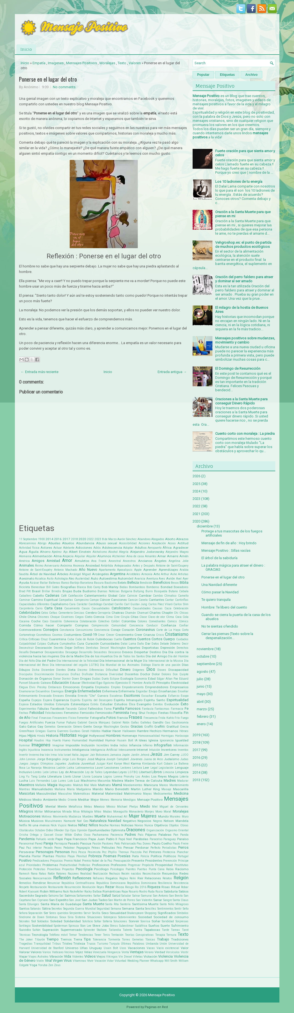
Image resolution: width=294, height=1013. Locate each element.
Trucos (91, 943)
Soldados (43, 921)
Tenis (106, 935)
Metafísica (75, 806)
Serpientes (76, 913)
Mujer (134, 816)
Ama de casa (135, 556)
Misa (76, 811)
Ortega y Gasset (41, 835)
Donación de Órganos (35, 678)
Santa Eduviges (29, 904)
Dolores (166, 674)
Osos (87, 835)
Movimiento (60, 816)
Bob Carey (94, 587)
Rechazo (114, 873)
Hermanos (170, 731)
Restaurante (55, 887)
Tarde (165, 930)
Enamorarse (27, 691)
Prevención (170, 860)
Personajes (44, 852)
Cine (117, 617)
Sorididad (168, 921)
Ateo (71, 578)
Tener (97, 935)
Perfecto (155, 847)
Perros (183, 847)
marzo (202, 709)
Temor (73, 935)
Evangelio (144, 704)
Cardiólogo (95, 604)
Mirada (67, 811)
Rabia (170, 869)
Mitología (87, 811)
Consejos (50, 630)
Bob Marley (110, 587)
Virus (68, 960)
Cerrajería (104, 613)
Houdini (39, 740)
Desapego (71, 652)
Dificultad (112, 670)
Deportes (133, 648)
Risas (165, 887)
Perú (74, 852)
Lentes (37, 772)
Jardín (135, 755)
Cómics (183, 621)
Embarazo (54, 687)
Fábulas (43, 709)
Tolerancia (99, 939)
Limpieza (181, 772)
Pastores (107, 843)
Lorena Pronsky (124, 776)
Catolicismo (121, 608)
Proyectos (68, 869)
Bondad (166, 587)
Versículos (173, 952)
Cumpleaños (68, 643)
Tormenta (114, 939)
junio (200, 686)
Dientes (61, 670)
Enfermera (110, 691)
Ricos (120, 887)
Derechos (182, 648)
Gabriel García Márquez (93, 722)
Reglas (123, 878)
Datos (155, 643)
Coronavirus (145, 630)
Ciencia (98, 617)
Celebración (180, 608)
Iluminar (24, 745)
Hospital (26, 740)
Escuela (160, 696)
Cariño (118, 604)
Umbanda (152, 943)
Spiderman (61, 926)
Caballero (25, 595)
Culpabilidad (27, 643)
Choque (55, 617)
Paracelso (156, 839)
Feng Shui (137, 713)
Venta (125, 952)
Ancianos (145, 561)
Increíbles (102, 745)
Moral (167, 811)
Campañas (66, 600)
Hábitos (95, 731)
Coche (36, 621)
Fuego (184, 718)
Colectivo (103, 621)
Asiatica (40, 578)
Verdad (160, 952)
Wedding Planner (138, 961)
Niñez (82, 825)
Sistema (80, 917)
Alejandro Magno (177, 552)
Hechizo (155, 731)
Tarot (185, 930)
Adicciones (83, 548)
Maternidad (113, 793)
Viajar (23, 956)
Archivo (251, 75)
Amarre (172, 556)
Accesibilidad (128, 543)
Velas (88, 952)
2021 (196, 514)
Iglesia (153, 740)
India (114, 745)
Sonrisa (145, 921)
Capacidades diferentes (34, 604)
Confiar (183, 625)
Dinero (125, 670)
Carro (38, 608)
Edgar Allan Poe (167, 678)
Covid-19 (90, 635)
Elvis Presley (38, 687)
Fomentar (83, 718)
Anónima (66, 565)
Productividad (68, 865)
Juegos (23, 763)
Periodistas (169, 847)
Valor (184, 948)
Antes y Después (144, 565)
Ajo (65, 552)
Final (34, 718)
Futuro (71, 722)
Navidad (114, 821)
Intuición (154, 750)
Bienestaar (38, 587)
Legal (154, 768)
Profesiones (100, 865)
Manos (163, 785)
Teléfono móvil (58, 935)
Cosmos (57, 635)
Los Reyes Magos (164, 776)
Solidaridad (72, 921)
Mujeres (149, 816)
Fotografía (98, 718)
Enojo (153, 691)
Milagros (26, 811)
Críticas (34, 639)
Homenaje (129, 736)
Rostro (143, 891)
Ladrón (61, 768)
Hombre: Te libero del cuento (224, 607)
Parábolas (140, 839)
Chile (22, 617)
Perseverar (26, 852)
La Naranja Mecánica (40, 768)
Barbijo (74, 583)
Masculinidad (46, 793)
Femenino (71, 713)
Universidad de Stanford (47, 948)
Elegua (23, 687)
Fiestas (163, 713)
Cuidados (182, 639)
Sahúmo (53, 895)
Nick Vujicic (59, 825)
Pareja (48, 843)
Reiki (133, 878)
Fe (186, 708)
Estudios (120, 704)
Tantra (138, 930)
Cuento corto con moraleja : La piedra (245, 434)
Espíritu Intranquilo (128, 700)
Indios (124, 745)
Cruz (44, 639)
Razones (73, 873)
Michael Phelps (127, 806)
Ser (46, 913)
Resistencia (181, 883)
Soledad (56, 921)
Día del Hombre (178, 656)
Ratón (51, 873)
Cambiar (145, 595)
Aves (162, 578)
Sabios (183, 891)
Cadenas (52, 595)
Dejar (68, 648)
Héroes (183, 731)
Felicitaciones (54, 713)
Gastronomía (180, 722)
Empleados (102, 687)
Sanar (157, 900)
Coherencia (71, 621)
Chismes (43, 617)
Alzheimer (118, 556)
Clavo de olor (156, 617)
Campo (94, 600)
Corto (185, 630)
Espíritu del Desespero (97, 700)
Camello (183, 595)
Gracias (137, 726)
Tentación (117, 935)
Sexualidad (118, 913)
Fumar (60, 722)
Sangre (167, 900)
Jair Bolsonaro (99, 755)
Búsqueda (160, 591)
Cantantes (156, 600)
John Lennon (27, 759)
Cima (109, 617)
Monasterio (136, 811)
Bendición (146, 583)
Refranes (98, 878)
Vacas (151, 948)
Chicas (183, 613)
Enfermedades (89, 691)
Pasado (73, 843)
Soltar (97, 921)
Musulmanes (53, 821)
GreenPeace (26, 731)
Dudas (96, 678)
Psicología (84, 869)
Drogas (85, 678)
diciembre (205, 526)
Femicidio (87, 713)
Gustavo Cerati (79, 731)
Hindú (41, 736)
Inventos (183, 750)
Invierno (34, 755)
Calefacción (75, 595)
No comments (64, 87)
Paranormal (26, 843)
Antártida (107, 565)
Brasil (36, 591)
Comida (25, 625)
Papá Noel (125, 839)
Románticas (112, 891)
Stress (114, 926)
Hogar (83, 735)
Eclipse (114, 678)
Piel (145, 852)
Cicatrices (67, 617)
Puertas (142, 869)
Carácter (82, 604)
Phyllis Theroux (118, 852)
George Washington (106, 726)
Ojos (73, 830)
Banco (65, 583)
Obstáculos (26, 830)
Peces (58, 847)
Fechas (23, 713)
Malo (93, 785)
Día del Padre (45, 661)
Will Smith (170, 961)
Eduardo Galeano (40, 683)
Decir (185, 643)
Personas (62, 852)
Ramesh (24, 873)
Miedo (145, 806)
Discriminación (44, 674)
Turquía (114, 943)
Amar (161, 556)
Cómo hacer (44, 625)
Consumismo (84, 630)
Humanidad (79, 740)
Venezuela (99, 952)
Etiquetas (227, 75)
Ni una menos (39, 825)
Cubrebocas (104, 639)
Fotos (111, 717)
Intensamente (127, 750)
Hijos (32, 735)
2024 (196, 491)
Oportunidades (99, 830)
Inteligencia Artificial (103, 750)
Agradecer (180, 548)
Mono (158, 811)
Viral (48, 960)
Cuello (118, 639)
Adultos (141, 548)
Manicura (151, 785)
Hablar (106, 731)
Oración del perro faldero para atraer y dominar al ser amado (244, 279)
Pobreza (95, 856)
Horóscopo (181, 736)
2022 (90, 539)
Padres (130, 834)
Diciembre (47, 670)
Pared (38, 843)
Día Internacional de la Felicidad (77, 661)
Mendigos (129, 800)
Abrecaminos (27, 543)
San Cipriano (40, 900)
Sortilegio (25, 926)
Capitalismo (59, 604)
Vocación (100, 961)
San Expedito (58, 900)
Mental (50, 806)
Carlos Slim (180, 604)
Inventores (169, 750)
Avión (170, 578)
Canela (143, 600)
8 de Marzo (109, 539)
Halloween (129, 731)
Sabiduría (171, 891)
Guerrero (62, 731)
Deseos (127, 652)
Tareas (175, 930)
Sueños (153, 926)
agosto (202, 671)
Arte (156, 574)
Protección (25, 869)
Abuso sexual (106, 543)
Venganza (113, 952)
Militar (38, 811)
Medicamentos (162, 793)
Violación (150, 956)
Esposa (24, 704)
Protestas (39, 869)
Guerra (51, 731)
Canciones (119, 600)
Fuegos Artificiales (31, 722)
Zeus (57, 965)
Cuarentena (57, 639)
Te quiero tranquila (216, 599)
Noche (104, 825)
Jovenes (136, 759)
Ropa (125, 891)
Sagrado (41, 895)
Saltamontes (84, 895)
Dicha (35, 670)
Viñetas (138, 956)
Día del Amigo (156, 656)
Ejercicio (121, 683)
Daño (140, 643)
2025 (196, 484)
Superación (50, 930)
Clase (143, 617)
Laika (70, 768)
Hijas (22, 736)
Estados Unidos (42, 704)
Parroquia (60, 843)
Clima (170, 617)
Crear (101, 635)
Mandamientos (132, 785)
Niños (93, 825)
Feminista (121, 713)
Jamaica (115, 755)
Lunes (62, 780)
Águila (34, 552)
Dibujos (24, 670)
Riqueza (153, 887)
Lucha (23, 780)
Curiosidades (110, 643)
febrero (203, 716)
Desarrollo (85, 652)
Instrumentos (62, 750)
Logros (107, 776)
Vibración (56, 956)
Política (156, 856)
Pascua (85, 843)
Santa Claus (180, 900)
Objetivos (161, 825)
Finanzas (45, 718)
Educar (75, 683)
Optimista (118, 830)
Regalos (112, 878)
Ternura (171, 935)
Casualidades (100, 608)
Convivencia (101, 630)
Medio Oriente (67, 800)
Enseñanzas (167, 691)
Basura (99, 583)
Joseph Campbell (117, 759)
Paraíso (182, 839)
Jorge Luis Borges (74, 759)
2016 (58, 539)
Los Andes (143, 776)
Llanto (67, 776)
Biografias (68, 587)
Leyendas (111, 772)
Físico (72, 718)
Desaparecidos (54, 652)
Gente (87, 726)
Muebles (87, 816)
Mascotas (27, 793)
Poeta (135, 856)
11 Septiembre (28, 539)
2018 (74, 539)
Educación (60, 682)
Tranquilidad (42, 943)
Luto (70, 780)
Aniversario (51, 565)
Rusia (159, 891)
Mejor (95, 800)
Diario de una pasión (166, 665)
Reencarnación (42, 878)
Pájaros (151, 835)
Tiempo (53, 939)
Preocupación (122, 860)
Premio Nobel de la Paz (97, 860)
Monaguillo (120, 811)
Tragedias (26, 943)
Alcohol (113, 552)
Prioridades (33, 865)
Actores (46, 548)
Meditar (83, 800)
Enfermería (126, 691)
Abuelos (68, 543)
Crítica (23, 639)
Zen (50, 965)
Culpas (41, 643)
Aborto (170, 539)
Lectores (125, 768)
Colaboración (88, 621)
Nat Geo (82, 821)
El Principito (161, 683)
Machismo (88, 780)
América (24, 561)
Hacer (116, 731)
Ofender (59, 830)
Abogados (157, 539)
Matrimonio (132, 793)
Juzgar (101, 763)
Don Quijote (180, 674)
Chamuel (143, 613)
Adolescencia (112, 548)
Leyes (122, 772)
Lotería (184, 776)
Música (24, 821)
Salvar (136, 895)
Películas (108, 847)
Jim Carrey (171, 755)
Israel (67, 755)
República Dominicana (142, 883)
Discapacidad (178, 670)
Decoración (43, 648)
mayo (201, 694)
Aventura (152, 578)
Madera (117, 780)
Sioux (63, 917)
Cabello (38, 595)
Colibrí (115, 621)
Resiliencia (165, 883)
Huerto (56, 740)
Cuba (70, 639)
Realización (100, 873)
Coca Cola (181, 617)
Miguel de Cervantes (174, 806)
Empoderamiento (133, 687)
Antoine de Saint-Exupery (172, 565)
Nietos (72, 825)
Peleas (95, 847)
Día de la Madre (72, 656)
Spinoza (74, 926)
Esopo (184, 696)
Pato (117, 843)
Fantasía (147, 709)
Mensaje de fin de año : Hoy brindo (229, 543)
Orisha (23, 835)
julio (200, 679)
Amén (183, 556)
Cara (72, 604)
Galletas (145, 722)
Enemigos (57, 691)
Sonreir (134, 921)
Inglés (23, 750)
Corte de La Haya (168, 630)
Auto (94, 578)
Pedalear (69, 847)
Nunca (148, 825)
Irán (47, 755)
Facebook (57, 709)
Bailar (44, 583)
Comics (172, 621)
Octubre (40, 830)
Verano (148, 952)
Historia (52, 735)
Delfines (79, 648)
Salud (106, 895)
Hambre (143, 731)
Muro (185, 816)
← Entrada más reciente (39, 372)
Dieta (71, 670)
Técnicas (25, 935)
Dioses (161, 670)
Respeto (24, 887)
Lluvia (86, 776)
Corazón (128, 630)
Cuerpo (169, 639)
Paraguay (169, 839)
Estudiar (106, 704)
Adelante (68, 548)
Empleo (115, 687)
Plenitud (81, 856)
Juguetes (60, 763)
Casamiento (72, 608)
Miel (155, 806)
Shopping (151, 913)
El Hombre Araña (140, 683)
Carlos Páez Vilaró (160, 604)
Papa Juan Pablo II (102, 839)
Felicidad (36, 713)
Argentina (117, 574)
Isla (60, 755)
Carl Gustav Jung (135, 604)
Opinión (82, 830)
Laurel (99, 768)
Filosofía (176, 713)
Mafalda (40, 785)
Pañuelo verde (45, 839)
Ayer (185, 578)
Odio (49, 830)
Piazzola (136, 852)
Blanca (81, 587)
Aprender (150, 570)
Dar (147, 643)
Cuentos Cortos (149, 639)
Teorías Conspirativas (139, 935)
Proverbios (54, 869)
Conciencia (136, 625)
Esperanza (61, 700)
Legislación (166, 768)
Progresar (134, 865)
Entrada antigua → (172, 372)
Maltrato (104, 785)
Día (164, 652)
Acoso (172, 543)
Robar (184, 887)
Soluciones (120, 921)
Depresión (167, 648)
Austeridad (82, 578)
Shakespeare (135, 913)
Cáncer (105, 600)
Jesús (156, 754)
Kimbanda (149, 763)
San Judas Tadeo (94, 900)
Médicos (25, 800)
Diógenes (138, 670)
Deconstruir (26, 648)
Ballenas (54, 583)
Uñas (84, 948)
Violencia (165, 956)
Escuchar (147, 696)
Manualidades (42, 789)
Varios (46, 952)
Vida (67, 956)
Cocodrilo (56, 621)
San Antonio (160, 895)
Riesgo (129, 887)
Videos (90, 956)
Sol (33, 921)
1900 (41, 539)
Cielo (88, 617)
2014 (49, 539)
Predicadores (41, 860)
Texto (122, 63)
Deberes (175, 643)
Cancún (133, 600)
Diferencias (96, 670)
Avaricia (139, 578)
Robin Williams (51, 891)
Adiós (97, 548)
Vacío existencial (168, 948)
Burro (149, 591)
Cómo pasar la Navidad (220, 592)
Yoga (33, 965)
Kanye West (122, 763)
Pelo (119, 847)
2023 (98, 539)
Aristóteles (133, 574)
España (24, 700)
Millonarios (52, 811)
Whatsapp (156, 961)
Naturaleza (98, 821)
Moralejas (107, 63)
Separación (35, 913)
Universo (71, 948)
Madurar (182, 780)
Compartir (64, 625)
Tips (87, 939)
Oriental (183, 830)
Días (185, 665)
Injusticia (34, 750)
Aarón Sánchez (127, 539)
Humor (110, 740)
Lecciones (111, 768)
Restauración (38, 887)
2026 (196, 476)
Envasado (45, 696)
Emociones (71, 687)
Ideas (143, 740)
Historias (68, 735)
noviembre (205, 649)
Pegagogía (83, 847)
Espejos (36, 700)
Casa (58, 608)
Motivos (47, 816)
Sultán (37, 930)
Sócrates (24, 921)
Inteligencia (80, 750)
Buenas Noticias (109, 591)
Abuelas (54, 543)
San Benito (176, 895)
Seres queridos (59, 913)
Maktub (78, 785)
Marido (98, 789)
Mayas (147, 793)
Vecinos (69, 952)
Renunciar (53, 883)
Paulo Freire (180, 843)
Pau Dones (144, 843)
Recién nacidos (131, 873)
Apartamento (107, 570)
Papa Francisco (75, 839)
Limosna (168, 772)
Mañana (60, 789)
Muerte (100, 816)
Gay (40, 726)
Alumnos (104, 556)
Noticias (127, 825)
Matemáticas (81, 793)
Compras (81, 625)
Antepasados (122, 565)
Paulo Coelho (162, 843)
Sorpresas (182, 921)
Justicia (74, 763)
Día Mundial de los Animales (120, 665)
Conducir (152, 625)
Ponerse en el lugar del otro (48, 79)
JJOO (184, 755)
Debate (164, 643)
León (46, 772)
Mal (86, 785)
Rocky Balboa (93, 891)
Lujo (54, 780)
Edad (152, 678)
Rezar (109, 887)
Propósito (148, 865)
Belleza (133, 582)
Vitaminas (79, 961)
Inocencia (47, 750)
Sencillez (150, 908)
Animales (26, 565)
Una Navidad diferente (219, 585)
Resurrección (72, 887)
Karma (136, 763)
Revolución (89, 887)
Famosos (133, 708)
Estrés (94, 704)
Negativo (129, 821)
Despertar (141, 652)
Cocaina (24, 621)
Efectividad (89, 683)
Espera (47, 700)
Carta (48, 608)
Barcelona (86, 583)
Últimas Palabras (132, 943)
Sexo (105, 913)
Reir (140, 878)
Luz (76, 780)
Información (180, 745)
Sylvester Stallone (95, 930)
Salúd (116, 895)
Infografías (163, 745)
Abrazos (182, 539)
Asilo (50, 578)
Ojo (67, 830)
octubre (203, 656)
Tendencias (85, 935)
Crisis (160, 635)
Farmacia (177, 709)
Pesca (82, 852)
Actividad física (29, 548)
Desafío (24, 652)
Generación (64, 726)
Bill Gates (53, 587)
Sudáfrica (141, 926)
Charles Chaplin (161, 613)
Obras (184, 825)
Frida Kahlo (166, 718)
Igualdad (181, 740)
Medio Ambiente (45, 800)
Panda (184, 835)
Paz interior (34, 847)
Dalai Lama (128, 643)
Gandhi (158, 722)
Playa (71, 856)
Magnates (65, 785)
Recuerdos (170, 873)
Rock (66, 891)
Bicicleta (24, 587)
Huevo (66, 740)
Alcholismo (100, 552)
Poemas (109, 856)
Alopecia (68, 556)
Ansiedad (92, 565)
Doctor (145, 674)
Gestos (124, 726)
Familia (118, 708)
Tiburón (40, 939)
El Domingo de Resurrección (237, 368)
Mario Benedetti (117, 789)
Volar (110, 961)
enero (201, 724)
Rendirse (39, 883)
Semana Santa (133, 908)
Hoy (48, 740)
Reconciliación (151, 873)
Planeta (24, 856)
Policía (145, 856)
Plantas (48, 856)
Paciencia (116, 835)
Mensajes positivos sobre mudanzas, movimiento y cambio (245, 340)
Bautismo (110, 583)
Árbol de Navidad (43, 574)
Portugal (183, 856)
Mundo (163, 816)
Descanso (114, 652)
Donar (57, 678)
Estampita (62, 704)
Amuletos (82, 561)
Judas (184, 759)
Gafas (135, 722)
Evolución (171, 704)
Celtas (53, 613)
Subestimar (126, 926)
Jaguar (84, 755)
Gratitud (172, 726)
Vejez (79, 952)
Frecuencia (151, 718)
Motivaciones (30, 816)
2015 (196, 765)
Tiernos (66, 939)
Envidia (70, 696)
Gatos (31, 726)
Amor (67, 560)
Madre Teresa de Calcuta (144, 780)
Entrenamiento (28, 696)
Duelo (105, 678)
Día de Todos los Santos (129, 656)
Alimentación (42, 556)
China (32, 617)
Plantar (36, 856)
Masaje (166, 789)
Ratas (42, 873)
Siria (71, 917)
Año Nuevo (88, 569)
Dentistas (92, 648)
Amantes (151, 556)
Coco (45, 621)
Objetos (174, 825)
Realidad (85, 873)
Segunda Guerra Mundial (79, 908)
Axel (179, 578)
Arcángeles (100, 574)
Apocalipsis (125, 570)
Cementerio (65, 613)
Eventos (158, 704)
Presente (137, 860)
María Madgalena (79, 789)
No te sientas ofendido (219, 626)
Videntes (77, 956)
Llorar (76, 776)
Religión (181, 877)
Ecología (126, 678)
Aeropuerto (154, 548)
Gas (167, 722)
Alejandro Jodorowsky (147, 552)
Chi (176, 613)
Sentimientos (165, 908)
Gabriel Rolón (121, 722)
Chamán (130, 613)
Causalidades (142, 608)
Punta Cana (157, 869)
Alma (57, 556)
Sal (61, 895)
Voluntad (120, 961)
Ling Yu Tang (28, 776)
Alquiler (91, 556)
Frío (177, 718)
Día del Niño (27, 661)
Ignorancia (167, 740)
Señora (23, 913)
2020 (82, 539)
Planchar (182, 852)
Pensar (128, 847)
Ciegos (79, 617)
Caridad (108, 604)
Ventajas (137, 952)
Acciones (144, 543)
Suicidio (25, 930)
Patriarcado (128, 843)
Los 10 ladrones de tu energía (238, 181)
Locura (97, 776)
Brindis (56, 591)
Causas (157, 608)
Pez (104, 852)
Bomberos (152, 587)
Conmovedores (30, 630)
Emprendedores (156, 687)
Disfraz (75, 674)
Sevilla (96, 913)
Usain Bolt (111, 948)
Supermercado (71, 930)
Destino (155, 652)
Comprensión (100, 625)
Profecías (84, 865)
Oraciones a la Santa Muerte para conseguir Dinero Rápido (241, 401)
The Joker (26, 939)
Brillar (46, 591)
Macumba (104, 780)
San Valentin (144, 900)
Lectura (137, 768)
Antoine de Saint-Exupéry (35, 570)
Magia (52, 785)
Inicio (26, 49)
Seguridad (103, 908)
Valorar (24, 952)
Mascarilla (180, 789)
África (167, 548)
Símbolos (182, 913)
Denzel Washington (113, 648)
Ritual (175, 887)
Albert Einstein (80, 552)
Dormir (66, 678)
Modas (107, 811)
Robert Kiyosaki (29, 891)
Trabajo (163, 939)
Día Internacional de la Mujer (120, 661)
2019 (196, 735)
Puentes (131, 869)
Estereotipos (80, 704)
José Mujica (96, 759)
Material (98, 793)
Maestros (26, 785)
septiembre (206, 664)
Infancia (135, 745)
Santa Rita (112, 904)
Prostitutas (181, 865)
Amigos (38, 561)
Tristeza (79, 943)
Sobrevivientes (127, 917)
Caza (167, 608)
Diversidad (116, 674)
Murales (175, 816)
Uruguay (95, 948)
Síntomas (52, 917)
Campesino (81, 600)
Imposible (73, 745)
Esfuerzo (173, 696)
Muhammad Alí (117, 816)
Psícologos (117, 869)
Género (77, 726)
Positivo (25, 860)
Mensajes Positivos (81, 63)
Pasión (96, 843)
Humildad (96, 740)
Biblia (184, 582)
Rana (34, 873)
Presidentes (153, 860)
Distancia (101, 674)
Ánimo (39, 565)
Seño (185, 908)
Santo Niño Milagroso (174, 904)
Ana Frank (98, 561)
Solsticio (87, 921)
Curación (92, 643)
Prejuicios (56, 860)
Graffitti (159, 726)
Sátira (46, 908)
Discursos (62, 674)
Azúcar (34, 583)
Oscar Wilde (63, 835)
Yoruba (42, 965)
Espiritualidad (177, 700)
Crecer (110, 635)
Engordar (142, 691)
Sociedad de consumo (170, 917)
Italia (75, 755)
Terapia (160, 935)
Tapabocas (152, 930)
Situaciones (94, 917)
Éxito (184, 704)
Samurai (146, 895)
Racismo (181, 869)
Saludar (126, 895)
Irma (54, 755)
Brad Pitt (25, 591)
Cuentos (129, 639)
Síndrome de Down (31, 917)
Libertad (145, 772)
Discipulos (26, 674)
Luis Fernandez (39, 780)
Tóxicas (150, 939)
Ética (132, 704)
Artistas (183, 574)
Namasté (69, 821)
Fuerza (50, 722)
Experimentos (27, 709)
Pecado (48, 847)
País (141, 835)
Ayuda (24, 583)
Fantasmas (162, 709)
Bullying (138, 591)
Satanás (35, 908)
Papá (59, 839)
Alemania (25, 556)
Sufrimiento (179, 926)
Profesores (118, 865)
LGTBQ (133, 772)
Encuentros (43, 691)
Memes (104, 800)
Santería (125, 904)
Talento (127, 930)
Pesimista (94, 852)
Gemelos (50, 726)
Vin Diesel (125, 956)
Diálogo (146, 665)
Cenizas (79, 613)
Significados (167, 913)
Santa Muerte (93, 904)
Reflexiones (81, 878)
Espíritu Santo (154, 700)
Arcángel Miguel (80, 574)
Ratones (61, 873)
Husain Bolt (125, 740)
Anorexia (78, 565)
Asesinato (26, 578)
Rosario (133, 891)
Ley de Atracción (71, 772)
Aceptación (159, 543)
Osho (78, 835)
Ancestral (115, 561)
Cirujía (125, 617)
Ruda (151, 891)
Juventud (88, 763)
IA (136, 740)
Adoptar (128, 548)
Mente (62, 806)
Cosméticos (43, 635)
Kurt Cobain (165, 763)
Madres (170, 780)
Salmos (70, 895)
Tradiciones (179, 939)
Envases (58, 696)
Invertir (23, 755)
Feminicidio (103, 713)
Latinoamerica (84, 768)
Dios (150, 669)
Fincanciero (59, 718)
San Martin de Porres (121, 900)
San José (75, 900)
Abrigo (42, 543)
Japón (126, 755)
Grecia (184, 726)
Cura (80, 643)
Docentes (132, 674)
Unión (163, 943)
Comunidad (118, 625)
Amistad (53, 561)
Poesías (124, 856)
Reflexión (62, 877)
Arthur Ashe (169, 574)
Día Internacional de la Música (163, 661)
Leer (146, 768)
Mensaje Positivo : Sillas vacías (225, 550)
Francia (122, 718)
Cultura (52, 643)
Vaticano (57, 952)
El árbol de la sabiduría (219, 558)
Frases (135, 717)
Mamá (117, 785)
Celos (44, 613)
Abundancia (85, 543)
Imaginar (58, 745)
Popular (203, 75)
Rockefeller (76, 891)
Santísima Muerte (145, 904)
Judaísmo (171, 759)
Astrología (61, 578)
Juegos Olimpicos (41, 763)
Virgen (58, 960)
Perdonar (142, 847)
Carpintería (26, 608)
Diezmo (82, 670)
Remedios (25, 883)
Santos (24, 908)
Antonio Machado (65, 570)
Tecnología (40, 935)
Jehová (144, 755)
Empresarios (179, 687)
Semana (116, 908)
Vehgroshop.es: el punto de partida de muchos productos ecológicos (243, 244)
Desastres (100, 652)
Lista (42, 776)
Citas (134, 617)
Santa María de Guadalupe (61, 904)
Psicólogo (101, 869)
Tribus (56, 943)
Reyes (100, 887)
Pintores (155, 852)
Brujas (67, 591)
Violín (40, 961)
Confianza (168, 625)
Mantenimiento (178, 785)
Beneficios (161, 582)
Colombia (129, 621)
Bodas (124, 587)
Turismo (102, 943)
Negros (157, 821)
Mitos (97, 811)
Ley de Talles (94, 772)
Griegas (40, 731)
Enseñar (183, 691)
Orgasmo (171, 830)
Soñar (156, 921)
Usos (123, 948)
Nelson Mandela (176, 821)
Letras (54, 772)
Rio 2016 (140, 887)
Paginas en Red (156, 1007)
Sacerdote (26, 895)
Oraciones (135, 829)
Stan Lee (85, 926)
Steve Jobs (100, 926)
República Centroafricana (78, 883)
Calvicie (132, 595)
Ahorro (45, 552)
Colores (142, 621)
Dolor (156, 674)
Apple (138, 570)
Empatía (39, 63)
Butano (173, 591)
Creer (138, 635)
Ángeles (160, 561)
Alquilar (80, 556)
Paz (22, 847)
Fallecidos (95, 709)
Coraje (115, 630)
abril (200, 702)
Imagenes (56, 63)
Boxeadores (181, 587)
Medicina (181, 793)
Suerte (165, 926)
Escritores (132, 695)
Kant (110, 763)
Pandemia (27, 839)
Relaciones (153, 878)
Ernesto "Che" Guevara (93, 696)
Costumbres (73, 635)
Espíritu (75, 700)
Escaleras (116, 696)
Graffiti (148, 726)
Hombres (113, 735)
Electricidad (179, 683)
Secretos (57, 908)
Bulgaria (126, 591)
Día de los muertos (99, 656)
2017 (66, 539)
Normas (115, 825)
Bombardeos (137, 587)
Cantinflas (181, 600)
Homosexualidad (149, 736)
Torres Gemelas (133, 939)
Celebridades (29, 612)
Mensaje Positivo (150, 800)
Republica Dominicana (111, 883)
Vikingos (112, 956)
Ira (42, 755)
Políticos (169, 856)
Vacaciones (136, 948)
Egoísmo (108, 683)
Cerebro (91, 613)
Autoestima (108, 578)
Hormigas (167, 736)
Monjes (149, 811)
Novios (138, 825)
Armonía (146, 574)
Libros (157, 772)
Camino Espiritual (44, 600)
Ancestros (129, 561)
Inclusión (88, 745)
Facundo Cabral (76, 709)
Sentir (178, 908)
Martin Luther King (145, 789)
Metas (88, 806)
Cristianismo (176, 634)
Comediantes (157, 621)
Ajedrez (57, 552)
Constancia (67, 630)
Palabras (164, 835)
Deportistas (150, 648)
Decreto (58, 648)
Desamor (36, 652)
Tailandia (115, 930)
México (110, 806)
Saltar (97, 895)
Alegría (123, 552)
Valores (135, 63)
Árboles (62, 574)
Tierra (78, 939)
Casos (86, 608)
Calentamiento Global (100, 595)
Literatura (54, 776)
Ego (99, 683)
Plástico (61, 856)
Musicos (37, 821)
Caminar (24, 600)
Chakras (118, 613)
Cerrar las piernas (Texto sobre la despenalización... (227, 636)
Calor (122, 595)
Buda (77, 591)
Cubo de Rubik (85, 639)
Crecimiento (124, 635)
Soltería (107, 921)
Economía (140, 678)
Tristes (67, 943)
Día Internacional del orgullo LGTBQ (74, 665)
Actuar (57, 548)
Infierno (147, 745)
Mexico (99, 806)
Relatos (167, 878)
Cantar (169, 600)
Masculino (65, 793)
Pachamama (100, 835)
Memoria (116, 800)
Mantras (24, 789)
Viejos (100, 956)
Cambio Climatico (164, 595)
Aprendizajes (168, 570)
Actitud (182, 543)
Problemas (50, 865)
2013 (196, 780)
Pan (175, 835)
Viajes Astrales (38, 956)
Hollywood (97, 736)
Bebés (122, 583)
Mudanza (75, 816)
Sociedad (145, 917)
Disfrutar (87, 674)
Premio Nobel (72, 860)
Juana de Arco (153, 759)
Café (64, 595)
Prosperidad (164, 865)
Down (75, 678)
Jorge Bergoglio (49, 759)
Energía (71, 691)
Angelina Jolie (178, 561)
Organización (155, 830)
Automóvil (125, 578)
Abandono (143, 539)
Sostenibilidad (42, 926)
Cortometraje (27, 635)
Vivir (90, 961)
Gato (22, 726)
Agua (23, 552)
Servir (87, 913)
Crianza (149, 635)
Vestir (184, 952)
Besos (175, 583)
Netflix (23, 825)
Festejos (151, 713)
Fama (108, 709)
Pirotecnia (169, 852)
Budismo (89, 591)
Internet (142, 750)
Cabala (183, 591)
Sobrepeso (110, 917)
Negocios (144, 821)
